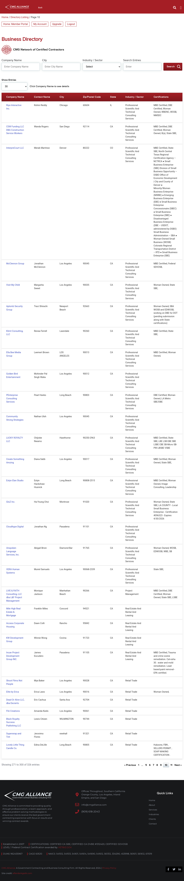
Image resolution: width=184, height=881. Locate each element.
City (44, 60)
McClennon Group (15, 263)
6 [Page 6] (150, 765)
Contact (153, 823)
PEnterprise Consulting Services (12, 398)
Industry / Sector (93, 60)
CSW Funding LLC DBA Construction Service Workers (15, 130)
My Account (40, 24)
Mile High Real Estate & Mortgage (13, 612)
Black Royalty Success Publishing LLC (13, 722)
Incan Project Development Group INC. (12, 656)
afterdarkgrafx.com (22, 873)
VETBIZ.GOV (65, 847)
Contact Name (42, 97)
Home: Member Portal (15, 24)
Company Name (12, 60)
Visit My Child (13, 285)
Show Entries (9, 80)
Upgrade (57, 24)
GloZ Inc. (10, 502)
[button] (174, 7)
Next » (178, 765)
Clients (152, 819)
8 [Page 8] (157, 765)
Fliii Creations (13, 711)
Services (153, 809)
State (113, 97)
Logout (71, 24)
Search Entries (132, 60)
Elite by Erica (12, 692)
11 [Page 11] (171, 765)
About (152, 805)
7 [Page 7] (153, 765)
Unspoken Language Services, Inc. (12, 551)
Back (40, 8)
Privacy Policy (109, 868)
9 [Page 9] (161, 765)
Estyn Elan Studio (15, 480)
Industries (154, 814)
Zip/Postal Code (92, 97)
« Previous (130, 765)
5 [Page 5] (146, 765)
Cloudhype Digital (15, 526)
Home (5, 17)
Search (171, 66)
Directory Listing (20, 17)
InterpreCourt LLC (15, 148)
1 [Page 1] (138, 765)
